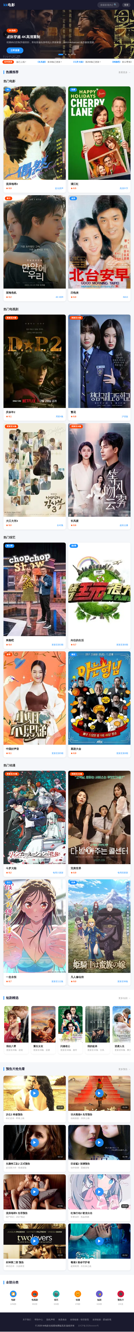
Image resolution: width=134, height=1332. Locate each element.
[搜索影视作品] (107, 5)
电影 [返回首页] (9, 5)
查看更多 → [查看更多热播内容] (124, 72)
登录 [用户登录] (126, 5)
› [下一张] (128, 34)
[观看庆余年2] (34, 368)
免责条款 (62, 1320)
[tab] (60, 54)
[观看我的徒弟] (98, 1030)
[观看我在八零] (16, 1030)
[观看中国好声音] (34, 704)
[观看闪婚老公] (71, 1030)
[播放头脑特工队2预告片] (34, 1148)
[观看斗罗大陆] (34, 824)
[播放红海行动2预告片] (99, 1198)
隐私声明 (50, 1320)
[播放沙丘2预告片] (34, 1099)
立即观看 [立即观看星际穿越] (15, 50)
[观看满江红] (99, 139)
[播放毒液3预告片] (99, 1247)
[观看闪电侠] (99, 248)
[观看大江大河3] (34, 476)
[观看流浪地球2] (34, 139)
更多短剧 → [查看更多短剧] (124, 998)
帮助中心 (39, 1320)
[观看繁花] (99, 368)
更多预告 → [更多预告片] (124, 1069)
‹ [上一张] (5, 34)
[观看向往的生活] (99, 596)
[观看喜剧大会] (99, 704)
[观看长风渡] (99, 476)
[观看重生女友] (43, 1030)
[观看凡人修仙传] (99, 932)
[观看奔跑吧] (34, 596)
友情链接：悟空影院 (79, 1320)
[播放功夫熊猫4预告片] (99, 1099)
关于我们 (27, 1320)
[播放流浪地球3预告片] (34, 1198)
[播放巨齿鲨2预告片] (99, 1148)
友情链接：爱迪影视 (101, 1320)
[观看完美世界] (99, 824)
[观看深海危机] (34, 248)
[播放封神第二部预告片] (34, 1247)
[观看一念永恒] (34, 932)
